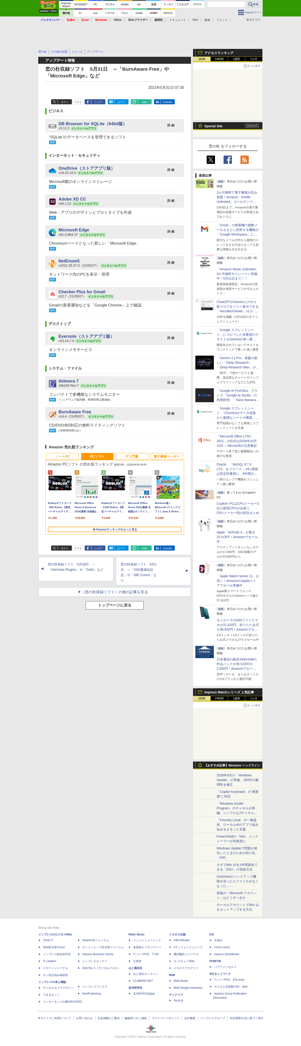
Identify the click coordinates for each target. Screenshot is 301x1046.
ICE (211, 934)
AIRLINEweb (182, 940)
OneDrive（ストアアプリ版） (86, 168)
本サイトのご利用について (54, 1018)
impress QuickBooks (226, 954)
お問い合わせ (84, 1018)
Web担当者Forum (54, 947)
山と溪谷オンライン (145, 974)
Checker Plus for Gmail (81, 291)
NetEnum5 (69, 260)
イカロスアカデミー (186, 968)
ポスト (64, 102)
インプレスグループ (212, 1018)
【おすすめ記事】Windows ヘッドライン (232, 765)
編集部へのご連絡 (136, 1018)
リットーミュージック (147, 940)
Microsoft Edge (73, 229)
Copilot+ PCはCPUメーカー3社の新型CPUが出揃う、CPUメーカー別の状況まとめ (238, 508)
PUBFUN (215, 961)
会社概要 (189, 1018)
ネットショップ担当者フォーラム (103, 947)
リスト (78, 102)
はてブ (121, 102)
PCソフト (97, 456)
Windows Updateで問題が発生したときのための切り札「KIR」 (237, 852)
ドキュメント (177, 20)
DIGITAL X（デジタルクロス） (101, 968)
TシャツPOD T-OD (146, 954)
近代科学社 (135, 987)
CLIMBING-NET (143, 980)
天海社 (218, 940)
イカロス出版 (177, 934)
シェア (98, 102)
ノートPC (62, 456)
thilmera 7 (68, 381)
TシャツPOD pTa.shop (229, 979)
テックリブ (176, 994)
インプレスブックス (94, 986)
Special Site (213, 126)
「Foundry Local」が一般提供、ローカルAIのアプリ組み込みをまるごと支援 (237, 824)
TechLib (178, 1000)
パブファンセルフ (225, 967)
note (144, 102)
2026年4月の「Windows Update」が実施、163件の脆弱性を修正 (237, 779)
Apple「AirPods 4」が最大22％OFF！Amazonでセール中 (237, 536)
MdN (172, 975)
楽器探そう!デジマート (147, 947)
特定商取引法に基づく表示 (246, 1018)
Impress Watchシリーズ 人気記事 (229, 692)
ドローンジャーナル (55, 968)
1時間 (202, 59)
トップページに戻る (114, 605)
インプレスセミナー (94, 961)
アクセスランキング (218, 53)
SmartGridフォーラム (95, 940)
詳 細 (170, 125)
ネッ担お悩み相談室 (55, 975)
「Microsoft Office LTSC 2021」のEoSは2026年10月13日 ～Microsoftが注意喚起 (237, 440)
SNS (195, 20)
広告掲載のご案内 (109, 1018)
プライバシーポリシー (165, 1018)
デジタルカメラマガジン (58, 987)
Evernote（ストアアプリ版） (86, 336)
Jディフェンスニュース (188, 947)
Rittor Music (136, 934)
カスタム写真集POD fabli (230, 986)
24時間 (219, 59)
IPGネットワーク (220, 974)
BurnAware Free (74, 411)
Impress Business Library (98, 954)
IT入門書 (132, 456)
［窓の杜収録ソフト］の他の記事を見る (114, 592)
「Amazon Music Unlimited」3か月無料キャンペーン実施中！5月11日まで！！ (238, 273)
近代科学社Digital (144, 993)
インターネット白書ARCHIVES (62, 1001)
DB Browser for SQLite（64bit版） (92, 123)
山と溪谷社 (135, 968)
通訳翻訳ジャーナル (186, 954)
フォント (222, 20)
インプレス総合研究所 (57, 954)
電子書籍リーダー (167, 456)
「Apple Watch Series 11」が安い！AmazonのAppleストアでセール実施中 (238, 580)
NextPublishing (91, 993)
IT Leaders (49, 961)
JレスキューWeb (184, 961)
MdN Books (181, 980)
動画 (207, 20)
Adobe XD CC (72, 199)
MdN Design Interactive (188, 987)
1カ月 (254, 59)
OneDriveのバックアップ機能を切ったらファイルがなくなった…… (238, 881)
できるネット (51, 994)
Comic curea (222, 947)
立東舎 (137, 961)
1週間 (236, 59)
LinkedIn (167, 102)
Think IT (48, 940)
